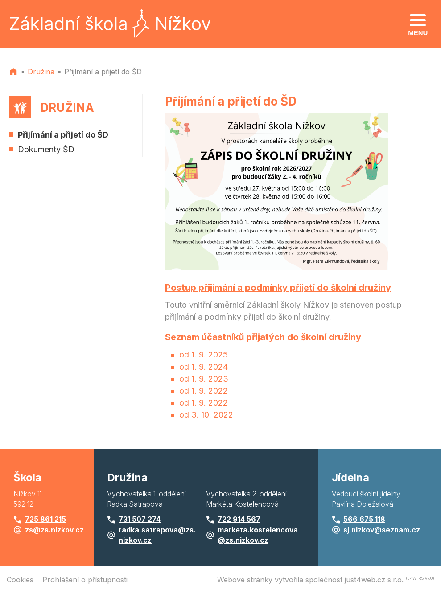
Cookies (20, 579)
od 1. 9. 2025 (203, 354)
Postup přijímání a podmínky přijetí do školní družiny (278, 287)
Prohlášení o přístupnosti (85, 579)
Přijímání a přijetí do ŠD (103, 71)
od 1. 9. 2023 (203, 378)
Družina (41, 71)
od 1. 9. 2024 (203, 366)
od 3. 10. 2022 (206, 414)
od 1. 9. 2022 (203, 390)
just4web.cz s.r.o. (374, 579)
